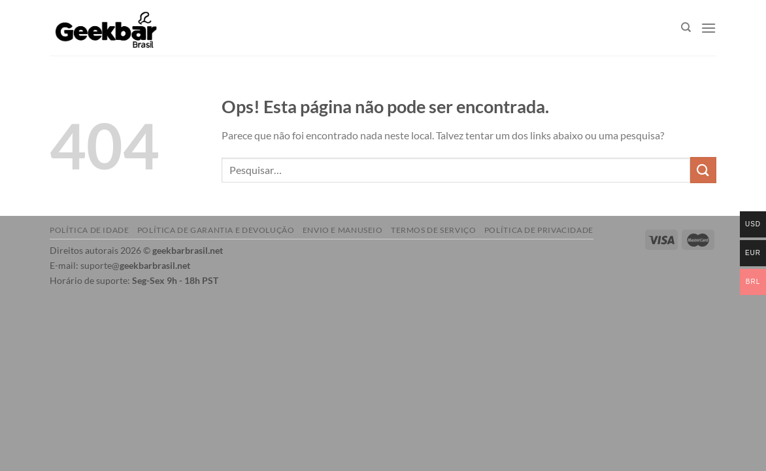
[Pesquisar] (686, 27)
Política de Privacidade (538, 230)
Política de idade (89, 230)
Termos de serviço (433, 230)
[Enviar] (703, 170)
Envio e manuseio (343, 230)
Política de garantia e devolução (216, 230)
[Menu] (708, 28)
